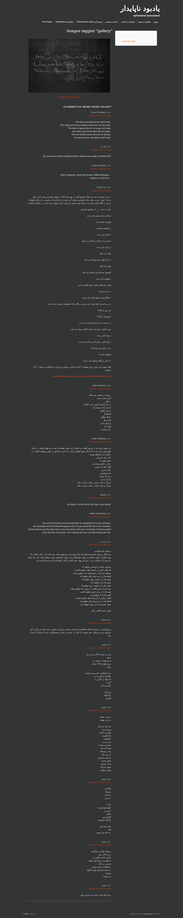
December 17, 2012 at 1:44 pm (100, 648)
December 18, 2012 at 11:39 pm (100, 498)
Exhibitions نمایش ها (64, 22)
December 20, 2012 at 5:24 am (100, 442)
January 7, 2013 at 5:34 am (101, 190)
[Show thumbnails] (69, 97)
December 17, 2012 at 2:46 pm (100, 623)
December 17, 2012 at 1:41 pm (100, 710)
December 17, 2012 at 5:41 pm (100, 545)
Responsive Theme (136, 914)
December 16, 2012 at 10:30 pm (100, 888)
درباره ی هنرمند (111, 22)
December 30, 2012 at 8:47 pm (100, 389)
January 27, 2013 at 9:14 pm (101, 150)
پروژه (156, 22)
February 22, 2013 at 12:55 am (100, 115)
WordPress (156, 914)
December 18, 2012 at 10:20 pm (100, 517)
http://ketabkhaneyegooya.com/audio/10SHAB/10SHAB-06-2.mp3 (82, 376)
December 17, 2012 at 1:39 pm (100, 845)
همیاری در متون (144, 22)
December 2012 (129, 41)
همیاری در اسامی (128, 22)
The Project (47, 22)
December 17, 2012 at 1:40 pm (100, 782)
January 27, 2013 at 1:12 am (101, 169)
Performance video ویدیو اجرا (89, 22)
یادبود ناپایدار (140, 8)
